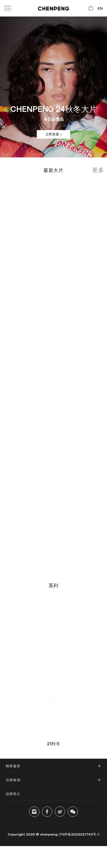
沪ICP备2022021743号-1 (78, 834)
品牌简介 (13, 794)
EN (100, 8)
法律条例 (13, 780)
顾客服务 (13, 766)
